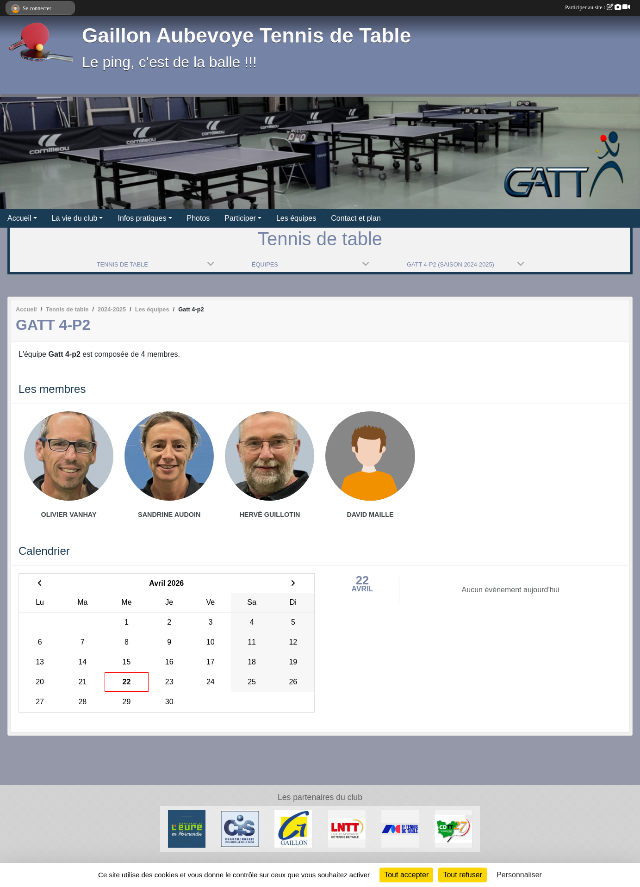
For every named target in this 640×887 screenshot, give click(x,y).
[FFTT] (400, 828)
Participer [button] (240, 218)
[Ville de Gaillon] (293, 828)
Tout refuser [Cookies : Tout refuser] (462, 875)
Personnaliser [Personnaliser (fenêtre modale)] (519, 875)
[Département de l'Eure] (187, 828)
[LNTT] (347, 828)
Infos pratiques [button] (142, 218)
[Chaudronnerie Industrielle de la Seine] (240, 828)
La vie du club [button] (75, 218)
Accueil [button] (19, 218)
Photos (198, 218)
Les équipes (296, 218)
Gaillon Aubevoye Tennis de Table (246, 35)
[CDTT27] (453, 828)
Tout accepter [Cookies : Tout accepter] (406, 875)
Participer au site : (597, 7)
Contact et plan (356, 218)
